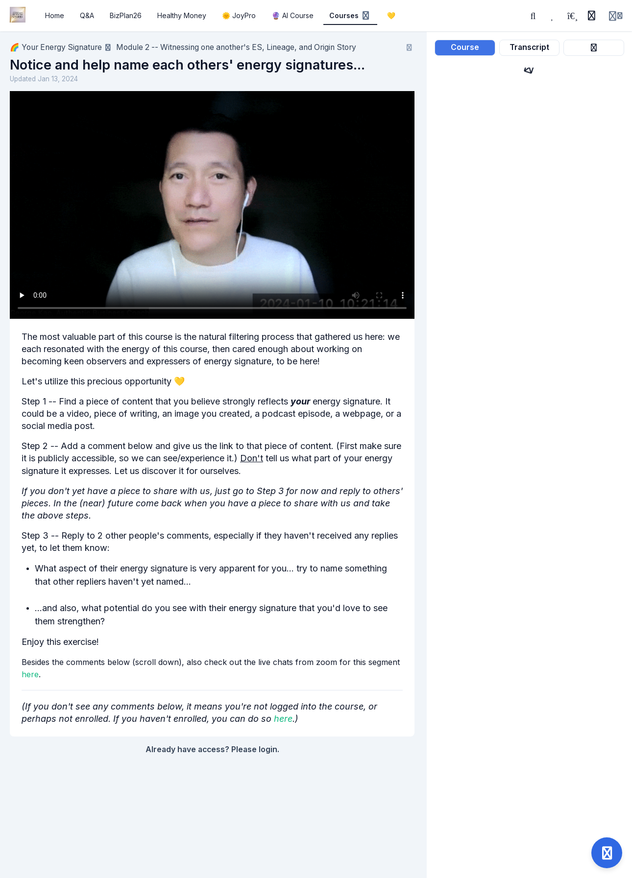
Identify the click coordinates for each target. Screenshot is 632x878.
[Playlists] (572, 15)
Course (465, 47)
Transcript (529, 47)
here (30, 674)
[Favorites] (552, 15)
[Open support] (606, 852)
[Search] (533, 15)
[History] (591, 15)
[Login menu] (615, 16)
